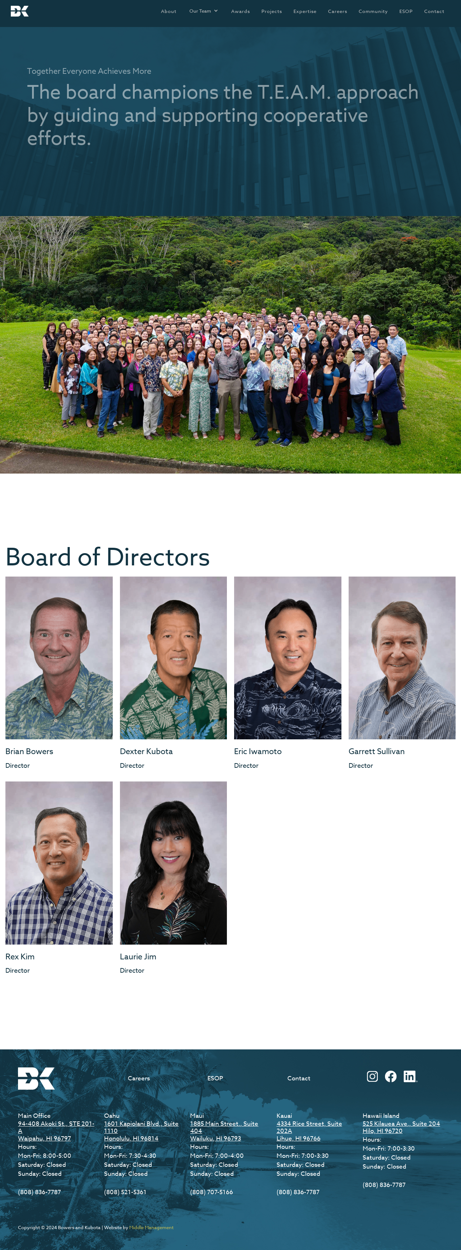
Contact (434, 11)
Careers (337, 11)
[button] (203, 11)
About (168, 11)
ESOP (406, 11)
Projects (271, 11)
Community (373, 11)
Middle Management (151, 1227)
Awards (240, 11)
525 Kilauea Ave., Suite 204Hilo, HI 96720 (401, 1127)
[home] (20, 11)
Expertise (305, 11)
